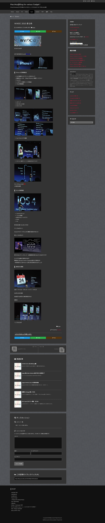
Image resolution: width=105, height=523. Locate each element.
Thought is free (59, 519)
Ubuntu (87, 74)
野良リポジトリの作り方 (75, 103)
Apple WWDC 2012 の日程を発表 (30, 382)
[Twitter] (22, 31)
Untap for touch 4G (74, 108)
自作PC (72, 78)
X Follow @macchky (74, 27)
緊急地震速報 (76, 78)
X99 (80, 77)
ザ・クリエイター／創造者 (76, 62)
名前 (15, 451)
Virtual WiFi (85, 78)
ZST (81, 80)
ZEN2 (91, 77)
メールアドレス (34, 451)
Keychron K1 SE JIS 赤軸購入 (76, 58)
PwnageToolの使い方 (75, 98)
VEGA (73, 75)
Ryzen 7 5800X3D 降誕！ (76, 64)
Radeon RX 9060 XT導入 (75, 54)
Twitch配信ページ (74, 39)
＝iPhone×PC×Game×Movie (17, 499)
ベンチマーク (80, 75)
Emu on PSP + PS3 (15, 510)
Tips (89, 77)
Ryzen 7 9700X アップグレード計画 (78, 56)
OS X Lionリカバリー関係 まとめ (30, 401)
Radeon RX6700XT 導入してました (78, 66)
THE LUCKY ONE (81, 74)
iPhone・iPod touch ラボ (17, 505)
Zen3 (71, 74)
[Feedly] (38, 31)
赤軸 (89, 75)
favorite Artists (73, 110)
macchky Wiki (14, 492)
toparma (75, 80)
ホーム (12, 16)
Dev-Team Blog (15, 501)
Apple (18, 16)
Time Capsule (86, 81)
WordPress (72, 80)
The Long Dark (80, 78)
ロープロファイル (77, 85)
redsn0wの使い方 (74, 96)
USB (86, 80)
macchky (87, 37)
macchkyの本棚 (73, 30)
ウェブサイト (17, 456)
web (78, 80)
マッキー (59, 329)
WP (84, 74)
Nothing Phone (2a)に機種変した (77, 60)
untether (86, 85)
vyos (87, 75)
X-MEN (76, 75)
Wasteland (77, 81)
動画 (88, 80)
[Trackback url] (38, 478)
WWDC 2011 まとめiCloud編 (29, 364)
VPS (77, 74)
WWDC (85, 75)
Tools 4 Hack (14, 498)
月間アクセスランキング (75, 100)
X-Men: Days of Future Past (75, 77)
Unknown (83, 80)
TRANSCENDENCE (85, 77)
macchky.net (14, 494)
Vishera (81, 85)
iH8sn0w (13, 503)
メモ (74, 73)
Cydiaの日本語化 (73, 105)
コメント (16, 436)
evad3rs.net (14, 496)
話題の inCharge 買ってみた (28, 392)
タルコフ (74, 81)
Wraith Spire (82, 81)
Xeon (73, 85)
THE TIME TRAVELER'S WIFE (81, 83)
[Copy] (54, 31)
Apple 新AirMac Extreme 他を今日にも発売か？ (33, 373)
